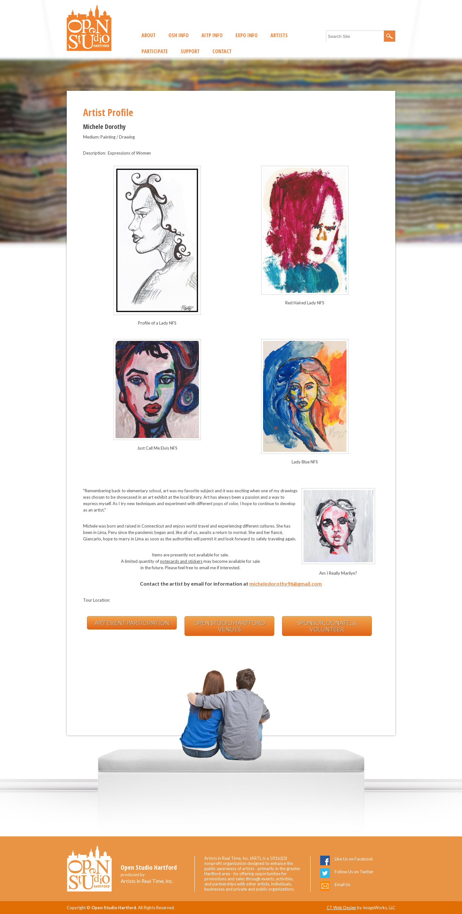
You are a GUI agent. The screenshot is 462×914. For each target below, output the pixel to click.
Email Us (342, 884)
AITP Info (212, 35)
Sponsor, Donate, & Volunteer (327, 626)
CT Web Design (341, 907)
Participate (154, 51)
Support (190, 51)
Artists (279, 35)
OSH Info (178, 35)
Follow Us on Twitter (354, 871)
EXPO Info (246, 35)
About (148, 35)
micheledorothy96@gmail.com (285, 583)
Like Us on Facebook (354, 858)
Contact (222, 51)
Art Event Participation (132, 622)
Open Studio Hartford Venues (229, 626)
